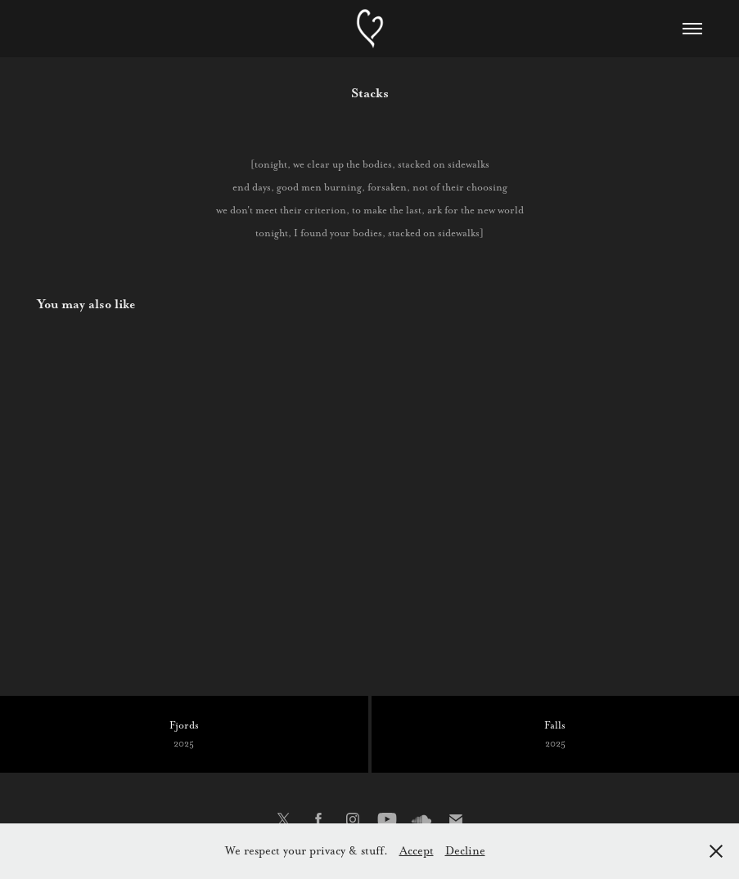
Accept (416, 850)
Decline (465, 850)
